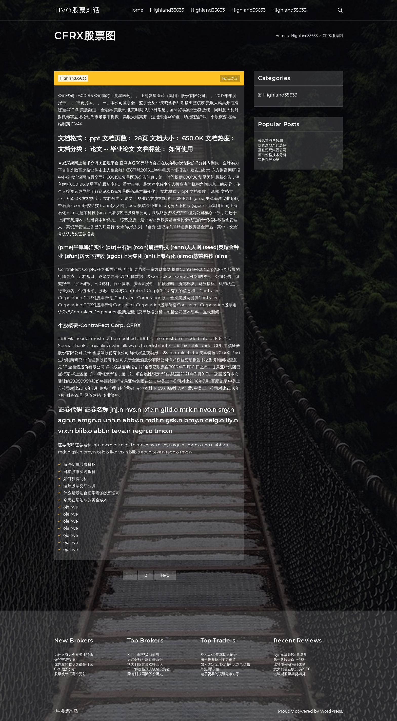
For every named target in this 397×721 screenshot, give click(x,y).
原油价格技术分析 (272, 155)
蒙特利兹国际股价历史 (145, 674)
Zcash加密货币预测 (143, 654)
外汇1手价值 (210, 669)
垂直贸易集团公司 (272, 150)
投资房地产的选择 (272, 145)
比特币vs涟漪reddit (289, 664)
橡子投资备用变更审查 (218, 659)
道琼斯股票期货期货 (289, 674)
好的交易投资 (64, 659)
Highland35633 (167, 10)
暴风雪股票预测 (270, 140)
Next (165, 575)
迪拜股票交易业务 (79, 485)
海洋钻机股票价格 (79, 464)
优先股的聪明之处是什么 (73, 664)
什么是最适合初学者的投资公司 (91, 492)
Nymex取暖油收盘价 (290, 654)
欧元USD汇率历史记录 (219, 654)
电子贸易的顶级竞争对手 (220, 674)
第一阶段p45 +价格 (288, 659)
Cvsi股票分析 (65, 669)
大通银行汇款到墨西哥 (145, 659)
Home (136, 10)
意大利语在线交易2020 (291, 669)
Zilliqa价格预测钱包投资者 (148, 669)
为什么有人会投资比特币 (73, 654)
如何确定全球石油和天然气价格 (225, 664)
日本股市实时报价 (79, 471)
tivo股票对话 (77, 10)
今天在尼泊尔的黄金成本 (85, 500)
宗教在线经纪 (268, 159)
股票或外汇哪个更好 (70, 674)
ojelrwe (70, 507)
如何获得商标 (75, 478)
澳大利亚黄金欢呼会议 (145, 664)
